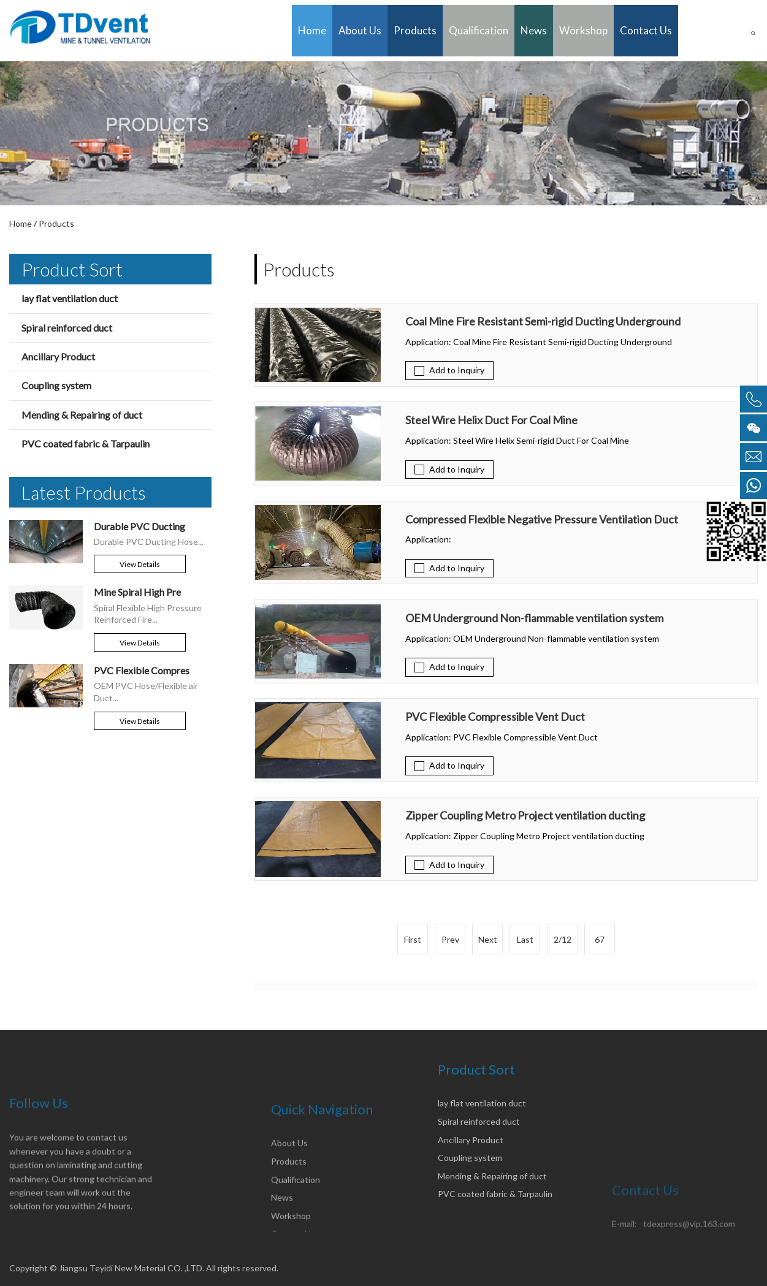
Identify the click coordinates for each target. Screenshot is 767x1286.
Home (312, 30)
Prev (450, 939)
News (534, 30)
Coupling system (56, 385)
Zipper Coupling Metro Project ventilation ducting (525, 816)
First (412, 939)
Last (525, 939)
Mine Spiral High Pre (137, 592)
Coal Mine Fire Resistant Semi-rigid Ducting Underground (543, 322)
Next (487, 939)
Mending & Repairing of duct (81, 414)
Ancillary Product (58, 356)
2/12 (562, 939)
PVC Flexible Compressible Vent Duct (495, 717)
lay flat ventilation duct (69, 298)
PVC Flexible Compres (141, 670)
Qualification (478, 30)
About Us (359, 30)
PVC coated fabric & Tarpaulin (85, 443)
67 (600, 939)
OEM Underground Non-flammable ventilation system (534, 618)
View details (140, 564)
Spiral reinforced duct (66, 327)
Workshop (583, 30)
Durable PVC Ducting (139, 526)
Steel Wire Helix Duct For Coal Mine (491, 420)
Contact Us (646, 30)
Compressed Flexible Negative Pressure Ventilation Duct (541, 520)
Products (415, 30)
